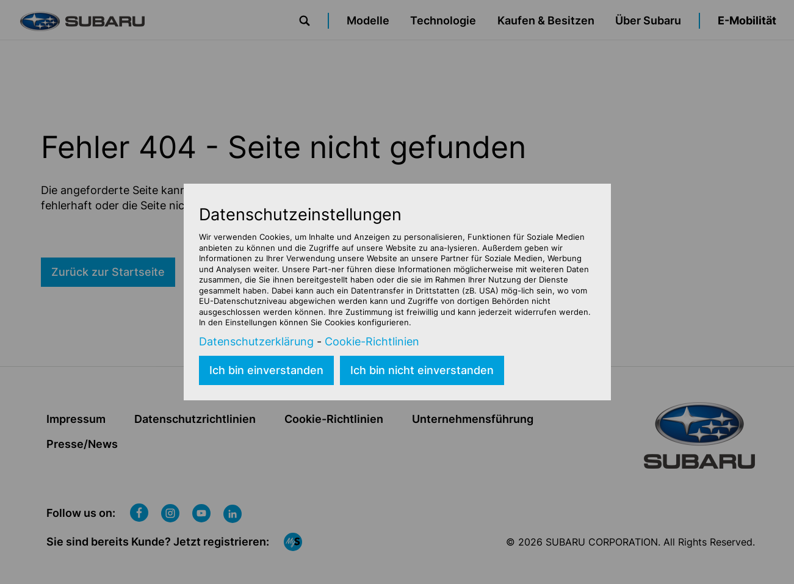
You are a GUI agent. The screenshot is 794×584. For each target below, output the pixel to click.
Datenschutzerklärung (256, 341)
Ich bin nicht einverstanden (422, 370)
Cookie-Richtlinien (372, 341)
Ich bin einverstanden (266, 370)
